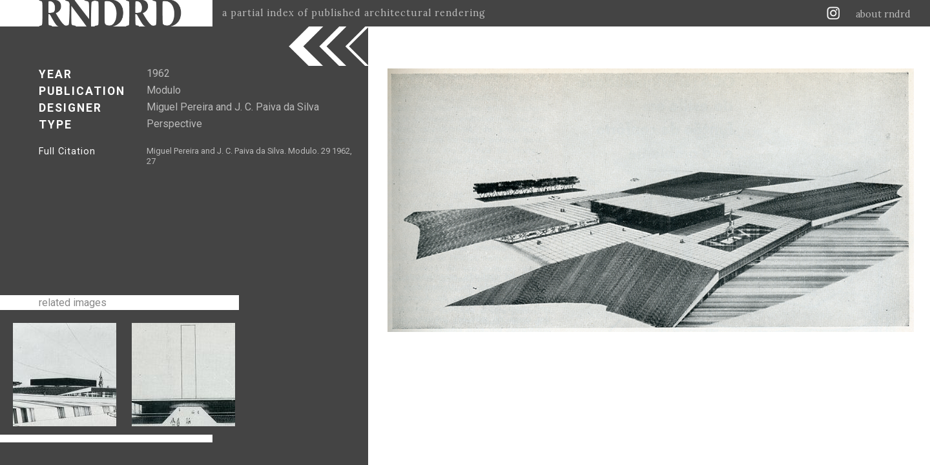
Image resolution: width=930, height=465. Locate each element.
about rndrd (883, 14)
